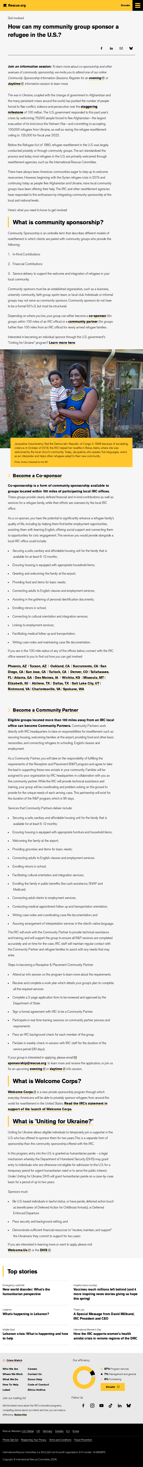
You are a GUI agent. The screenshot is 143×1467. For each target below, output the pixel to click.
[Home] (14, 5)
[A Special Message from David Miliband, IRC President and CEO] (106, 1315)
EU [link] (68, 1431)
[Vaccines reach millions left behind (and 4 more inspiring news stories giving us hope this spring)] (106, 1292)
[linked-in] (111, 48)
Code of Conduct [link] (38, 1384)
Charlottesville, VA (46, 689)
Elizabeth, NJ (18, 683)
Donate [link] (125, 5)
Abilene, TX (41, 683)
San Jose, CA (36, 672)
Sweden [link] (59, 1431)
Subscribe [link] (20, 1414)
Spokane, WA (73, 689)
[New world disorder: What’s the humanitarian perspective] (36, 1290)
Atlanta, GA (23, 677)
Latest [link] (6, 1389)
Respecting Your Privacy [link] (33, 1439)
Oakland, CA (60, 666)
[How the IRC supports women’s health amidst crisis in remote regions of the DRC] (106, 1335)
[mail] (121, 48)
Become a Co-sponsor (37, 475)
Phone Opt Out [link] (10, 1439)
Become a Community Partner (46, 710)
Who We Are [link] (10, 1368)
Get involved (16, 18)
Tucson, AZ (38, 666)
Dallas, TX (61, 683)
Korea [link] (75, 1431)
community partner (83, 321)
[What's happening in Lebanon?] (36, 1313)
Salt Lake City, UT (85, 683)
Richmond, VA (19, 689)
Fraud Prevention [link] (83, 1439)
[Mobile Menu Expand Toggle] (138, 5)
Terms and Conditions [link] (60, 1439)
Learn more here (62, 343)
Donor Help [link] (35, 1379)
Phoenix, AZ (17, 666)
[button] (113, 1387)
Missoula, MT (93, 677)
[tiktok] (110, 1405)
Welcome (22, 1092)
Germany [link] (47, 1431)
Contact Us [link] (34, 1374)
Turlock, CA (57, 672)
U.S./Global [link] (28, 1431)
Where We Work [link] (12, 1374)
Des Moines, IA (46, 677)
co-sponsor (97, 316)
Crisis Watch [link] (14, 1360)
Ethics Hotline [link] (36, 1389)
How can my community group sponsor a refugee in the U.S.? (63, 30)
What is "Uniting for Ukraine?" (53, 1121)
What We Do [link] (10, 1379)
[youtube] (101, 1405)
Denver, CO (79, 672)
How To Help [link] (11, 1384)
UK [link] (38, 1431)
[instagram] (92, 1405)
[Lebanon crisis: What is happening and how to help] (36, 1335)
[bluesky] (131, 48)
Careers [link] (32, 1368)
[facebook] (101, 48)
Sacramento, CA (85, 666)
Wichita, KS (71, 677)
